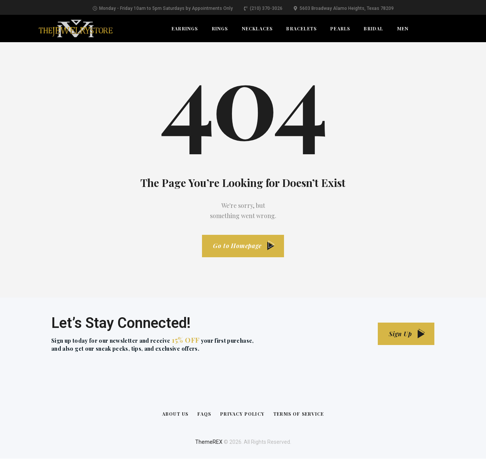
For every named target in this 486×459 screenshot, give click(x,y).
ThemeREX (208, 442)
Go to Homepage (237, 246)
